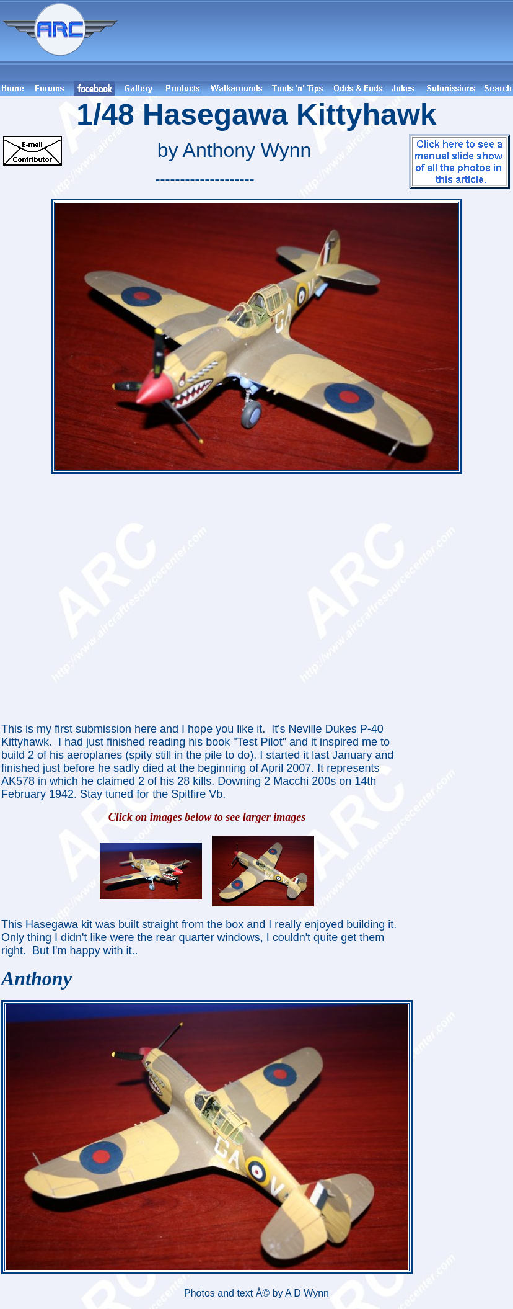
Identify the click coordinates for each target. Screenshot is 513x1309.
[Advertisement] (317, 40)
